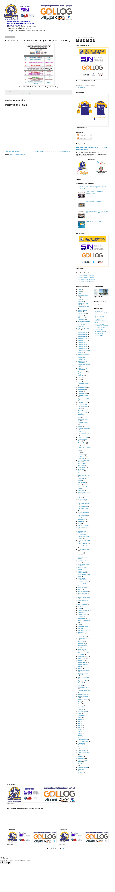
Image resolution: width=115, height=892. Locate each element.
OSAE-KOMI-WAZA (83, 610)
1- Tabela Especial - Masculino (86, 275)
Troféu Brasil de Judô (83, 752)
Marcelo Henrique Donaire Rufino (83, 571)
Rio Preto (56, 93)
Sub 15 (80, 725)
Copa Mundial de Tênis (84, 399)
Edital (79, 417)
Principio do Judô (82, 630)
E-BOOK (80, 415)
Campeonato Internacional (81, 358)
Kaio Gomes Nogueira (84, 527)
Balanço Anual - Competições (82, 318)
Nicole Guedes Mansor (84, 597)
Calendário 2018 (82, 346)
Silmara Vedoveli (82, 711)
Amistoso (80, 301)
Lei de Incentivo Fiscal (84, 540)
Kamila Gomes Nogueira (82, 531)
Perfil (79, 624)
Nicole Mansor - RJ (83, 600)
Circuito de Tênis (82, 387)
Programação (81, 636)
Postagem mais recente (12, 151)
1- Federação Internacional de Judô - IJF (101, 313)
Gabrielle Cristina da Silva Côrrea (83, 464)
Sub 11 (80, 721)
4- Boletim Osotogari (100, 331)
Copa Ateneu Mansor (83, 395)
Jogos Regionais (82, 515)
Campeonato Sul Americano (82, 369)
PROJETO (81, 641)
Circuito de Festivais (83, 383)
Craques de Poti (82, 404)
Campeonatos (81, 372)
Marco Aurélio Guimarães (81, 579)
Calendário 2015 (82, 340)
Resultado (80, 683)
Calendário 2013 (82, 336)
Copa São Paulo (82, 402)
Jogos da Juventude (83, 503)
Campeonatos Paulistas (81, 374)
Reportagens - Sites (83, 677)
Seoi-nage (80, 706)
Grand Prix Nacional (83, 475)
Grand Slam (81, 478)
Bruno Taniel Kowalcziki (81, 325)
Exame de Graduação (84, 428)
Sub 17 (80, 727)
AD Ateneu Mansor (83, 295)
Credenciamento (82, 406)
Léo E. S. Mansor (82, 543)
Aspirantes (81, 316)
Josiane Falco (81, 521)
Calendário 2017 (17, 93)
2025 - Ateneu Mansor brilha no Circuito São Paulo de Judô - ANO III (97, 212)
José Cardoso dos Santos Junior (83, 518)
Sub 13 (80, 723)
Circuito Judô (81, 389)
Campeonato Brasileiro (84, 354)
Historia (80, 480)
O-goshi (80, 606)
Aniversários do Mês (83, 306)
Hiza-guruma (81, 482)
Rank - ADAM (81, 658)
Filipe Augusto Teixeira (84, 447)
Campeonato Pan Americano (82, 362)
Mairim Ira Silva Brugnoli (82, 568)
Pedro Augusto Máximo (84, 620)
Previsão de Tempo (83, 626)
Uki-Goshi (80, 756)
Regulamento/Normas (84, 670)
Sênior (79, 704)
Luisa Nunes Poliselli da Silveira (83, 564)
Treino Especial (82, 750)
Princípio (80, 628)
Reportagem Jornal (83, 674)
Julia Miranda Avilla (83, 525)
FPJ (50, 93)
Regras (80, 668)
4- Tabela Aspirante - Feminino (86, 282)
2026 (79, 293)
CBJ (79, 379)
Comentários (81, 138)
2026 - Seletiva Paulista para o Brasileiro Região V (94, 192)
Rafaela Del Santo (83, 656)
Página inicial (39, 151)
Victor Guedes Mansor (84, 764)
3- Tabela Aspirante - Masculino (86, 280)
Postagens (81, 135)
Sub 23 (80, 736)
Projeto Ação (81, 643)
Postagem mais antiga (65, 151)
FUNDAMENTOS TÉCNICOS (82, 457)
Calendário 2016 (82, 342)
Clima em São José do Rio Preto (95, 221)
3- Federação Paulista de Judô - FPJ (101, 328)
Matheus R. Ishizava (83, 584)
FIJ (79, 445)
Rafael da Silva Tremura (82, 650)
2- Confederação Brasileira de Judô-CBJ (101, 325)
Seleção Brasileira (83, 696)
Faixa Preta (81, 431)
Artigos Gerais (82, 314)
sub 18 (80, 729)
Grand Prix (81, 473)
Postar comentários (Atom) (17, 154)
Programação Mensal (83, 638)
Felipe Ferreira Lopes (83, 434)
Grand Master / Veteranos (82, 470)
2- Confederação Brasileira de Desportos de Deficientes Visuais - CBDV (100, 319)
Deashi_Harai (81, 411)
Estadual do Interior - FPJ (42, 93)
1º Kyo (79, 289)
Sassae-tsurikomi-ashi (84, 690)
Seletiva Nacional (82, 700)
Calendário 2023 (82, 348)
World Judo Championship (82, 770)
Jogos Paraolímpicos (83, 512)
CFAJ (79, 381)
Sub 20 (80, 731)
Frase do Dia (81, 455)
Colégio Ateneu (82, 393)
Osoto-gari (81, 612)
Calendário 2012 (82, 334)
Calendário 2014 (82, 338)
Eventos (80, 426)
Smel (79, 713)
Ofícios (80, 608)
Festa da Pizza (82, 443)
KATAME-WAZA (82, 534)
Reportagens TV (82, 681)
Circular (80, 391)
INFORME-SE (81, 88)
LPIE (79, 555)
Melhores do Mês (82, 587)
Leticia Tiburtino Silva (83, 549)
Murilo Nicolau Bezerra (84, 593)
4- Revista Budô (99, 335)
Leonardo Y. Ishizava (83, 546)
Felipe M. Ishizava (83, 437)
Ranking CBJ (81, 660)
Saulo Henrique (82, 694)
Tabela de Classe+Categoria (83, 738)
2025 (79, 291)
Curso (79, 408)
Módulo (80, 589)
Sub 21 (80, 733)
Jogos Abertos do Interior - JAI (82, 500)
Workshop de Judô (83, 767)
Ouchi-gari (80, 616)
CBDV (79, 377)
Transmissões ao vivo (84, 747)
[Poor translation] (7, 862)
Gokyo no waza (82, 467)
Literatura (80, 553)
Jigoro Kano (81, 490)
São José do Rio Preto (65, 93)
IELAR (79, 485)
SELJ (79, 702)
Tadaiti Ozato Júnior (83, 741)
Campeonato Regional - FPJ (28, 93)
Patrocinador (81, 618)
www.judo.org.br (11, 32)
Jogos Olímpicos (82, 506)
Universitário (81, 758)
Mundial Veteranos (83, 591)
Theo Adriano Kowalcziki (81, 744)
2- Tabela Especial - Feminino (86, 277)
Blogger (65, 849)
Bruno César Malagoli (84, 321)
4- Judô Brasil (99, 333)
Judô (52, 93)
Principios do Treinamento (81, 633)
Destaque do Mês (82, 413)
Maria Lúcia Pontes (83, 582)
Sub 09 (80, 719)
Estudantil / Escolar (83, 422)
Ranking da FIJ (82, 662)
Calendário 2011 (82, 332)
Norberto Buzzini (82, 604)
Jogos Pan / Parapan (83, 508)
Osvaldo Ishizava (82, 614)
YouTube (80, 773)
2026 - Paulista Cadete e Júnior (94, 201)
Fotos (79, 450)
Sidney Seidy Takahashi (81, 708)
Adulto (79, 299)
